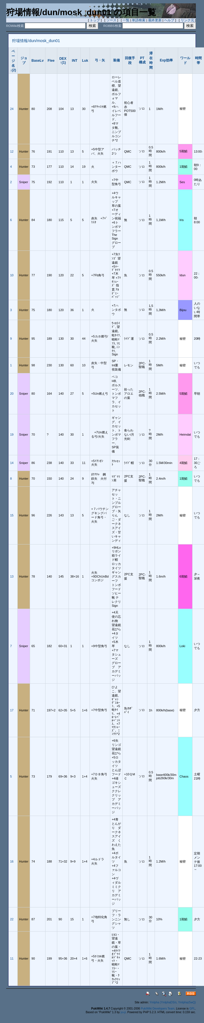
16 (11, 861)
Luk (85, 61)
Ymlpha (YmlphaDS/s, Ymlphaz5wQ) (173, 1002)
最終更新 (155, 20)
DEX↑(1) (62, 61)
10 (11, 275)
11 (11, 958)
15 (11, 515)
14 (11, 463)
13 (11, 576)
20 (11, 393)
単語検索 (138, 20)
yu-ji (123, 1012)
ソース (111, 20)
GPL (192, 1008)
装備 (116, 60)
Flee (51, 61)
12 (11, 151)
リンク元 (187, 20)
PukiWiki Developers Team (158, 1008)
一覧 (126, 20)
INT (74, 61)
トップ (95, 20)
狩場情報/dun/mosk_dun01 (36, 40)
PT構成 (142, 60)
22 (11, 919)
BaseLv (37, 61)
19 (11, 434)
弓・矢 (100, 60)
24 (11, 109)
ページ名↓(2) (13, 60)
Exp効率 (166, 60)
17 (11, 710)
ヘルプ (169, 20)
